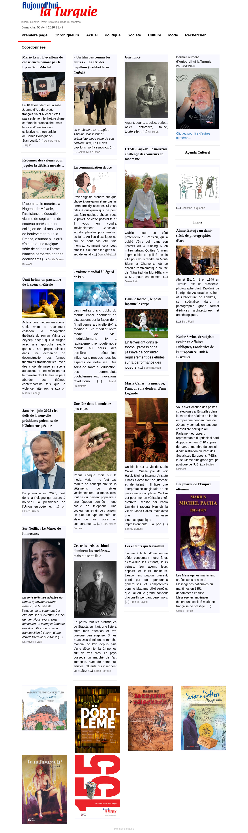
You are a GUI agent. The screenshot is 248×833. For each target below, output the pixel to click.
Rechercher (195, 35)
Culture (154, 35)
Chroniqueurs (66, 35)
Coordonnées (34, 47)
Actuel (92, 35)
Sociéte (134, 35)
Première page (34, 35)
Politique (113, 35)
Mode (173, 35)
